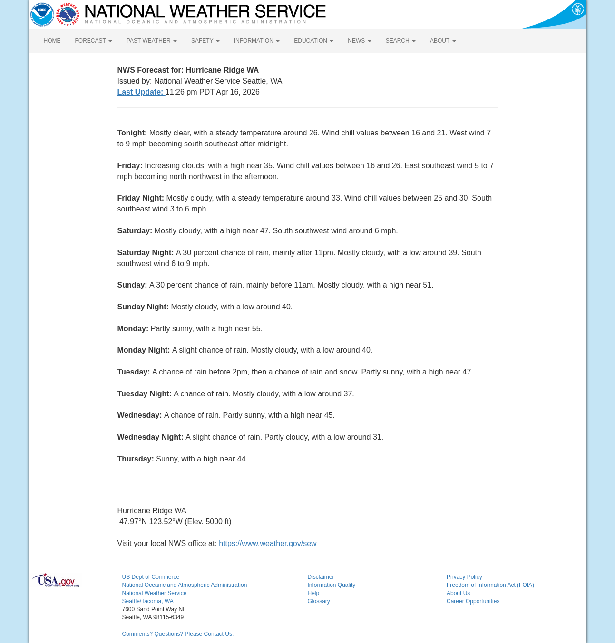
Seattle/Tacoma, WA (148, 601)
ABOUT (443, 41)
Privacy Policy (464, 577)
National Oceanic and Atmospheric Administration (184, 585)
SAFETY (205, 41)
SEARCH (401, 41)
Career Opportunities (473, 601)
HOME (52, 41)
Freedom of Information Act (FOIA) (490, 585)
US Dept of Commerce (151, 577)
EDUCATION (313, 41)
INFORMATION (257, 41)
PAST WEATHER (152, 41)
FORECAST (93, 41)
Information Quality (332, 585)
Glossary (319, 601)
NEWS (359, 41)
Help (314, 593)
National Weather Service (154, 593)
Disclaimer (321, 577)
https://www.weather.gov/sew (267, 543)
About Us (458, 593)
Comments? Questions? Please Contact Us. (178, 634)
